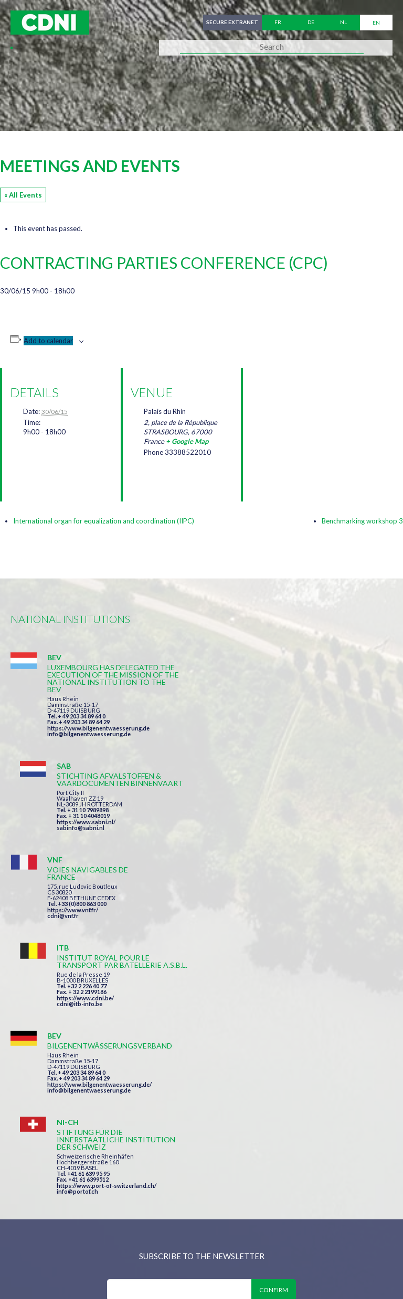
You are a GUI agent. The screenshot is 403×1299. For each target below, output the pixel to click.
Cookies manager (46, 1250)
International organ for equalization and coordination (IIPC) (103, 521)
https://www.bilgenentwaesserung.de (98, 728)
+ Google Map (187, 441)
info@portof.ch (269, 932)
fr (277, 22)
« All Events (23, 195)
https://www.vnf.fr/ (72, 817)
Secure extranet (232, 22)
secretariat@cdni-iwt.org (256, 1173)
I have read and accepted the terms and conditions (206, 1050)
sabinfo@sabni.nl (272, 726)
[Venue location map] (306, 423)
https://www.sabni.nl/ (278, 720)
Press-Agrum (87, 1271)
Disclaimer (287, 1228)
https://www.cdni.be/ (277, 824)
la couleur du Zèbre (173, 1271)
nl (343, 22)
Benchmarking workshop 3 (362, 521)
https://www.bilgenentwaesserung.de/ (99, 911)
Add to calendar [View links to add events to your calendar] (48, 340)
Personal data (349, 1228)
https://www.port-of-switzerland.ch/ (298, 926)
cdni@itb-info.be (271, 830)
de (310, 22)
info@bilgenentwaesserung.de (89, 733)
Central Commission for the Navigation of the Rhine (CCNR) (132, 1228)
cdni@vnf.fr (63, 823)
